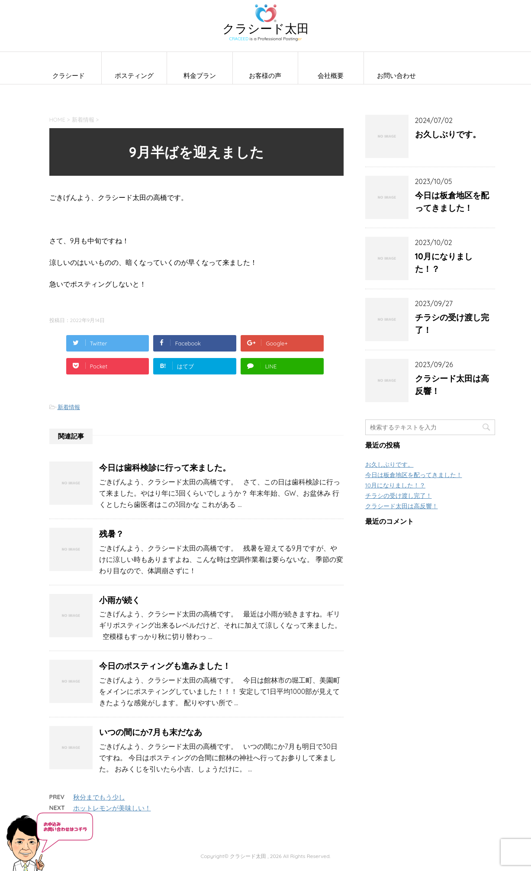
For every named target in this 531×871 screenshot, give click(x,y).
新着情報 (69, 406)
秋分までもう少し (99, 797)
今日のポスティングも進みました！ (165, 666)
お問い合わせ (396, 75)
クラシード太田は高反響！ (452, 384)
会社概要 (331, 75)
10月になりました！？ (444, 262)
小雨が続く (119, 600)
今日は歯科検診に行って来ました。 (165, 467)
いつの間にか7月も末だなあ (151, 732)
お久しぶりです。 (448, 134)
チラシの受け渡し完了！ (452, 323)
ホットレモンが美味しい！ (112, 808)
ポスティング (134, 75)
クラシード (68, 75)
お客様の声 (265, 75)
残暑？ (111, 534)
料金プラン (199, 75)
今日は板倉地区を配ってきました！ (452, 201)
